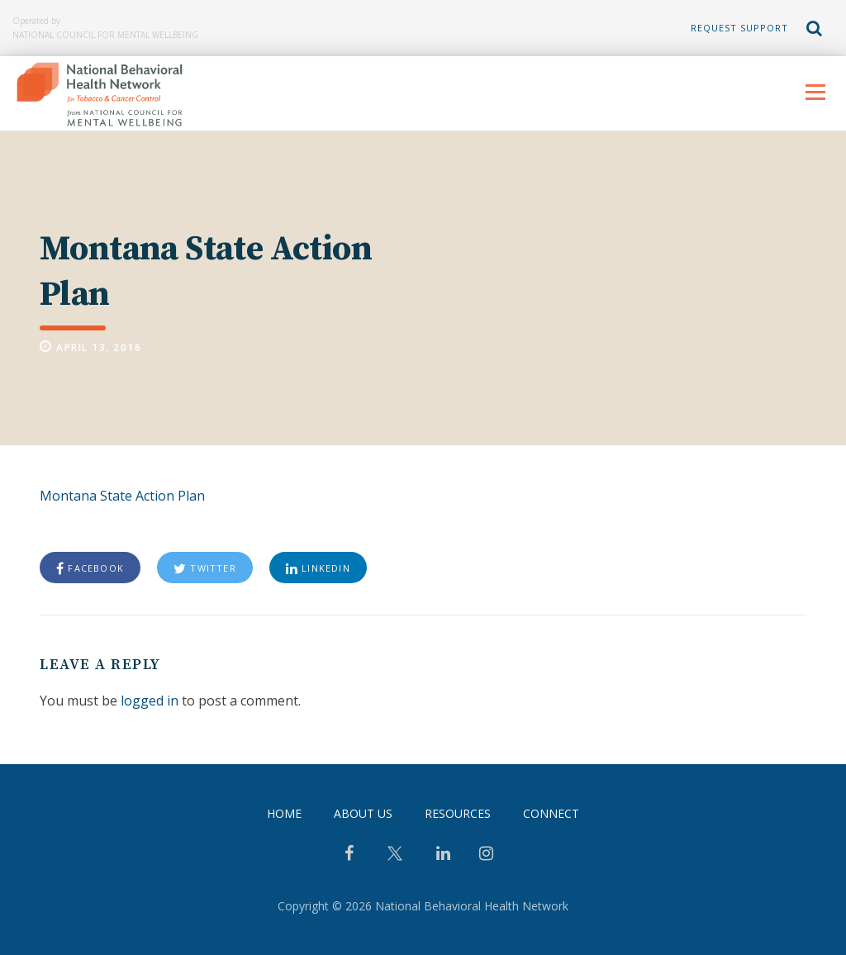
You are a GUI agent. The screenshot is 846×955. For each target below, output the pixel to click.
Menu (815, 92)
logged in (149, 700)
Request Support (739, 27)
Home (284, 813)
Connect (551, 813)
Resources (458, 813)
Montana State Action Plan (122, 496)
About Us (363, 813)
